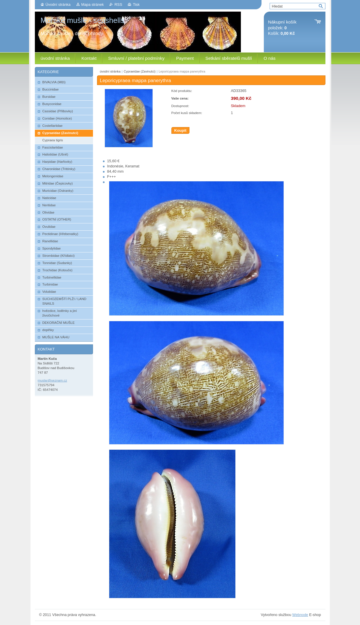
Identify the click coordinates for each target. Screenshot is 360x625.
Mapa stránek (92, 4)
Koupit (180, 130)
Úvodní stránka (58, 4)
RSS (118, 4)
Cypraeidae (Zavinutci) (139, 71)
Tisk (136, 4)
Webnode (300, 615)
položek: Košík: (282, 28)
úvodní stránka (110, 71)
